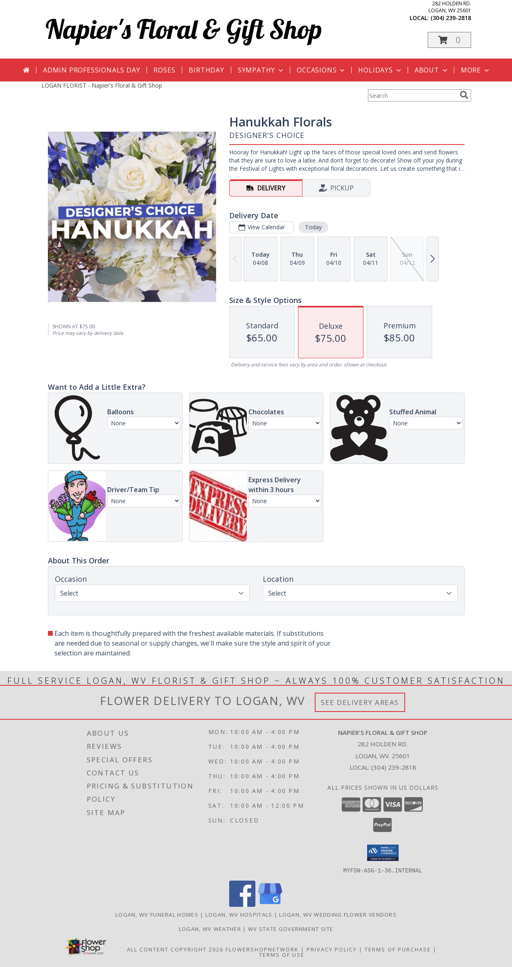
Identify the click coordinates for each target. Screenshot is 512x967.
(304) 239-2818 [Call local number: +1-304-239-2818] (451, 18)
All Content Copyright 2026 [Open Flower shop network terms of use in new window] (175, 949)
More (476, 70)
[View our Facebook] (242, 904)
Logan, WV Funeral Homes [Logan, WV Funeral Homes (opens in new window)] (156, 914)
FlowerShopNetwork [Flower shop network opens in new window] (262, 949)
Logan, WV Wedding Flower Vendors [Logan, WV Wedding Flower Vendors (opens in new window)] (338, 914)
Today (312, 227)
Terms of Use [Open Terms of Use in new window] (281, 954)
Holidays (380, 70)
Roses (164, 70)
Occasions (321, 70)
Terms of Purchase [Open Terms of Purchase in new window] (398, 949)
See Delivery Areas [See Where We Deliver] (360, 702)
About (432, 70)
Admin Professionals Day (91, 70)
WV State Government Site (290, 928)
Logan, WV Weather (210, 928)
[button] (449, 40)
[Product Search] (412, 95)
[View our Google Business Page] (270, 904)
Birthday (206, 70)
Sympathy (261, 70)
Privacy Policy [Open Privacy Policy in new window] (332, 949)
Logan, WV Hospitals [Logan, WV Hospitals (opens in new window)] (239, 914)
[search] (464, 94)
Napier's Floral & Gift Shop (183, 28)
